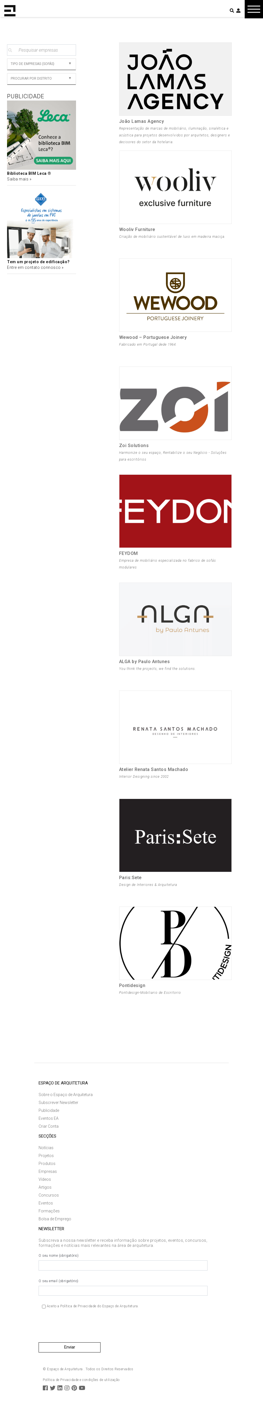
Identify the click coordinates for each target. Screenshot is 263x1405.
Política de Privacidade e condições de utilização (81, 1380)
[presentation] (81, 1328)
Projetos (46, 1155)
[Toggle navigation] (254, 9)
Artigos (45, 1187)
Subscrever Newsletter (58, 1102)
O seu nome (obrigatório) (123, 1262)
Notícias (46, 1147)
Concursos (49, 1195)
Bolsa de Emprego (55, 1219)
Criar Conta (49, 1126)
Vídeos (45, 1179)
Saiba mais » (19, 179)
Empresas (48, 1171)
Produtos (47, 1163)
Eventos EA (49, 1118)
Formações (49, 1211)
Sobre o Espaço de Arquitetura (66, 1094)
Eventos (46, 1203)
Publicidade (49, 1110)
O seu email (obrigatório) (123, 1287)
